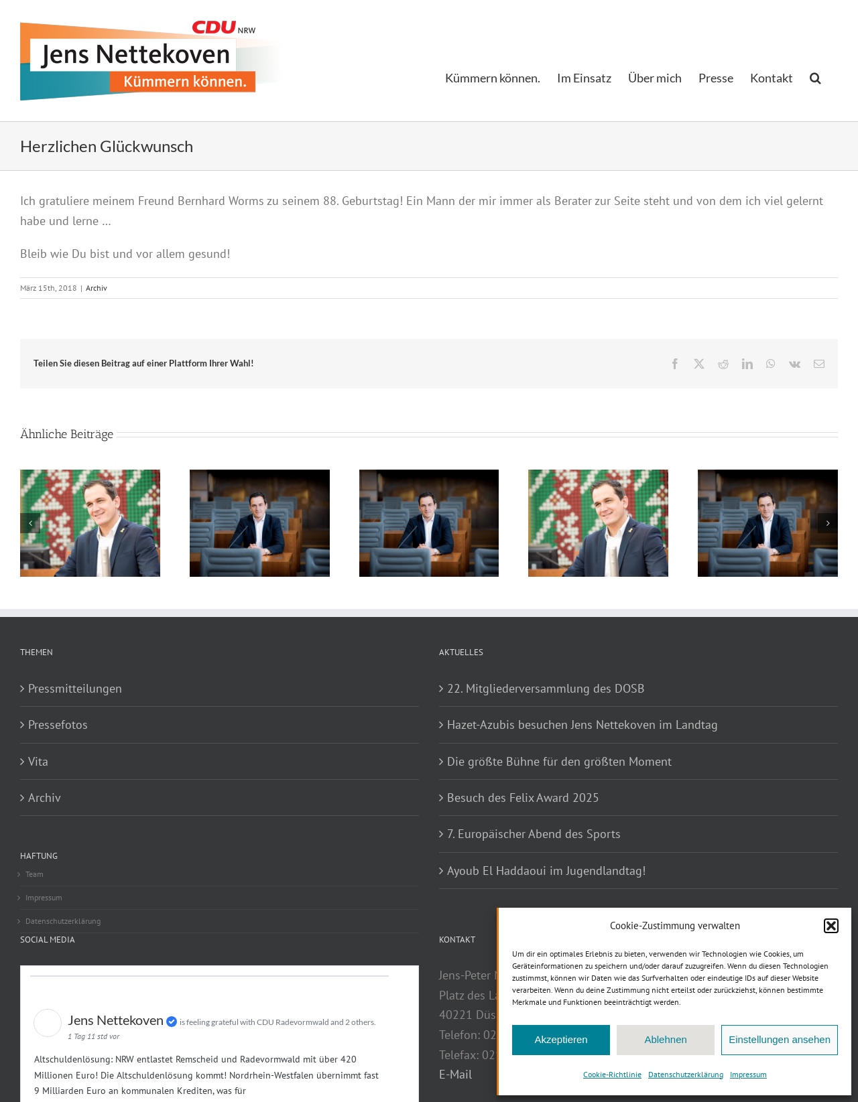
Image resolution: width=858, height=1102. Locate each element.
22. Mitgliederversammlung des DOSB (546, 688)
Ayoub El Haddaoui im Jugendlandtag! (546, 870)
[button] (831, 926)
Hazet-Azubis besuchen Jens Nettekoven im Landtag (582, 724)
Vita (38, 761)
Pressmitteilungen (75, 688)
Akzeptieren (560, 1039)
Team (34, 874)
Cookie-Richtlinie (612, 1074)
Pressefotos (58, 724)
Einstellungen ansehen (780, 1039)
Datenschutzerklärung (685, 1074)
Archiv (96, 288)
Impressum (748, 1074)
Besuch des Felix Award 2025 (523, 797)
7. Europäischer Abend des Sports (534, 833)
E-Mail (455, 1074)
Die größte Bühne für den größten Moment (559, 761)
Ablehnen (665, 1039)
